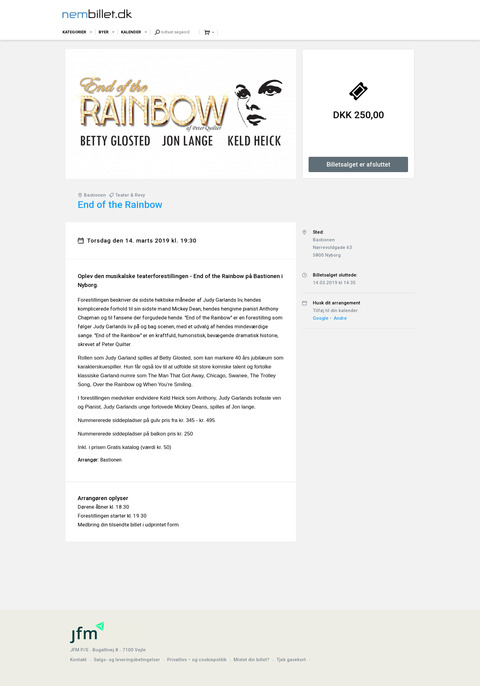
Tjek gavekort (291, 659)
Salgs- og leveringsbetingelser (127, 659)
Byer (103, 32)
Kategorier (74, 32)
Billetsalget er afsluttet (358, 164)
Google (320, 318)
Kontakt (78, 659)
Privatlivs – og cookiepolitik (197, 659)
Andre (340, 318)
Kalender (131, 32)
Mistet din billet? (251, 659)
